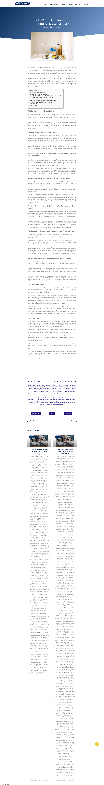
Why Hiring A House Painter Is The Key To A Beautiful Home (42, 102)
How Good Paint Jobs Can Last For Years (38, 94)
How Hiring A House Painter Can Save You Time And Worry (42, 97)
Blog (70, 4)
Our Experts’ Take (33, 105)
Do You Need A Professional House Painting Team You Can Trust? (44, 107)
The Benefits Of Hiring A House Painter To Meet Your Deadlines (43, 100)
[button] (97, 744)
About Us (78, 4)
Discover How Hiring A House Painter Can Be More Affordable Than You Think (46, 95)
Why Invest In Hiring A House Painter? (37, 92)
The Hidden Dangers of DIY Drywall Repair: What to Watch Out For (65, 451)
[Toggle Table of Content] (60, 91)
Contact (86, 4)
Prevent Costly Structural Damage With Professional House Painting (44, 99)
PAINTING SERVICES (53, 4)
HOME (44, 4)
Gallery (64, 4)
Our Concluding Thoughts (35, 103)
